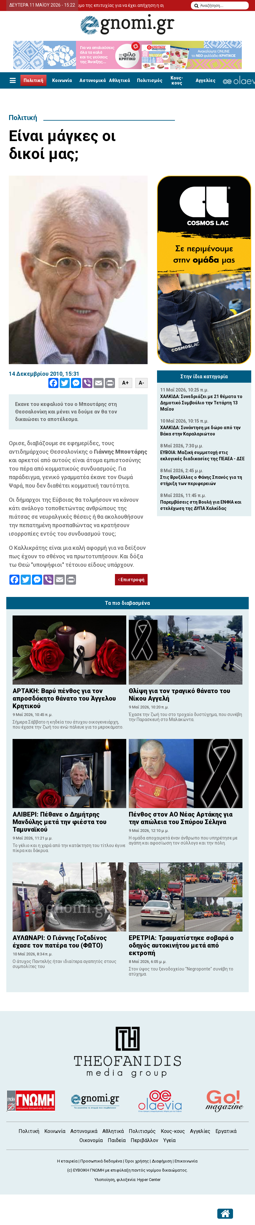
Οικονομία (91, 1140)
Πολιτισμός (149, 80)
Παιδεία (117, 1140)
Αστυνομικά (92, 80)
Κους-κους (177, 80)
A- (141, 383)
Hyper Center (148, 1179)
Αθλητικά (119, 80)
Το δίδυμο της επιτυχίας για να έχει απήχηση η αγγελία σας (133, 5)
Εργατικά (225, 1131)
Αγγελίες (205, 80)
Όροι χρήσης (137, 1161)
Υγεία (169, 1140)
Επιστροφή (131, 579)
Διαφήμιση (162, 1161)
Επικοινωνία (186, 1161)
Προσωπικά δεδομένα (101, 1161)
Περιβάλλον (144, 1140)
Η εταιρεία (67, 1161)
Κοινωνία (62, 80)
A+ (125, 383)
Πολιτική (33, 80)
